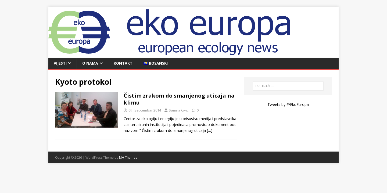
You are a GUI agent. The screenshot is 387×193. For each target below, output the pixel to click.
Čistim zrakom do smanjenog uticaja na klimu (179, 99)
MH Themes (128, 157)
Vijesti (60, 63)
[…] (209, 130)
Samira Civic (178, 110)
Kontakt (123, 63)
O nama (90, 63)
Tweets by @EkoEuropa (288, 104)
